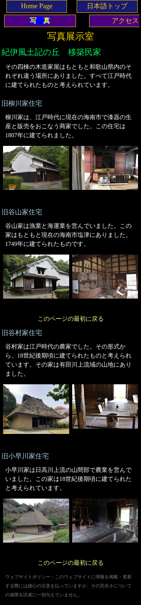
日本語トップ (107, 6)
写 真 (40, 20)
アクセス (125, 20)
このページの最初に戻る (71, 318)
